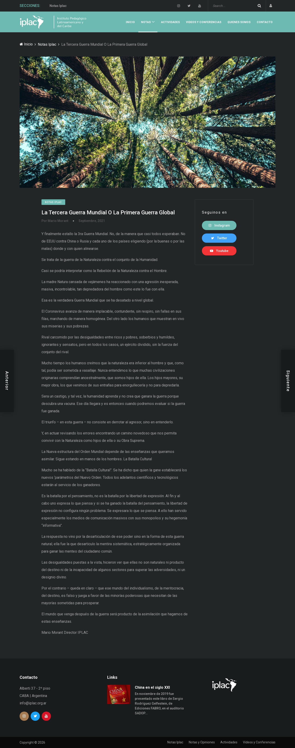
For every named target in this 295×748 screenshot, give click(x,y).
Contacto (265, 22)
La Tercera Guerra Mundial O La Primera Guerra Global (108, 212)
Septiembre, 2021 (92, 221)
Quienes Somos (239, 22)
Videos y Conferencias (203, 22)
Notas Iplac (58, 6)
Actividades (170, 22)
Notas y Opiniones (202, 742)
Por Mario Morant (54, 221)
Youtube (219, 251)
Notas (146, 22)
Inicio (130, 22)
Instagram (219, 225)
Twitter (219, 238)
